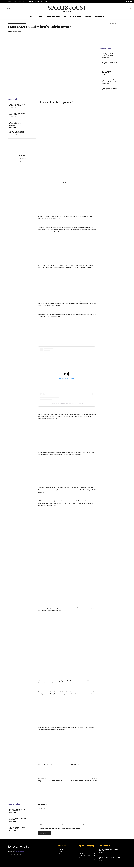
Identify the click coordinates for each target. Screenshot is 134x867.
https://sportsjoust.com (21, 158)
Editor (10, 31)
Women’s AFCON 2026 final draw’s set (17, 114)
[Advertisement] (67, 165)
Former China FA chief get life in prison (17, 810)
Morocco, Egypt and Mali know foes (17, 818)
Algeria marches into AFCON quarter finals (16, 132)
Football (10, 23)
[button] (130, 9)
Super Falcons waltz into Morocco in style (50, 781)
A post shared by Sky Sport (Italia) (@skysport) (66, 403)
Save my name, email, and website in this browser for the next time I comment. (60, 828)
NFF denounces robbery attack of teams (83, 780)
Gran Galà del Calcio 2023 (19, 23)
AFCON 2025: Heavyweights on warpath (15, 124)
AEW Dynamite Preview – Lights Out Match (18, 105)
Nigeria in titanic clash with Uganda (17, 828)
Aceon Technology (19, 851)
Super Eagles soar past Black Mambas (109, 89)
